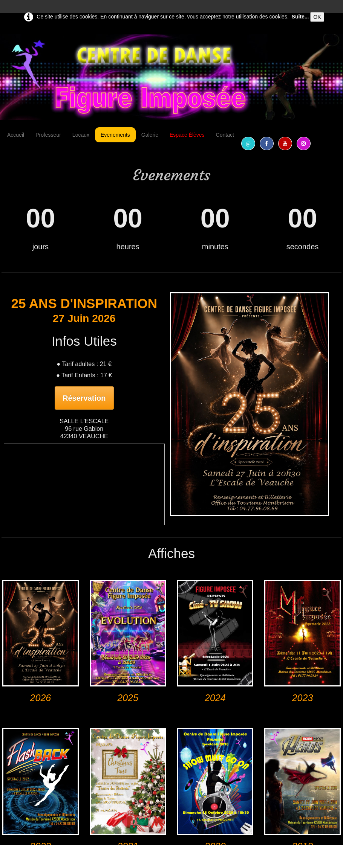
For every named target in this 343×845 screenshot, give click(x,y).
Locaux (80, 135)
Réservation (84, 398)
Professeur (48, 135)
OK (317, 17)
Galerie (149, 135)
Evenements (115, 135)
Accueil (15, 135)
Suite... (300, 17)
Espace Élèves (187, 135)
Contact (225, 135)
